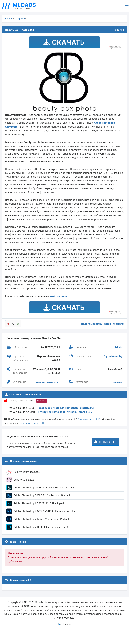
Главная (8, 18)
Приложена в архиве (47, 381)
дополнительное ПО (32, 423)
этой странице (58, 295)
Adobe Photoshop (104, 122)
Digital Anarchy (113, 356)
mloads (41, 400)
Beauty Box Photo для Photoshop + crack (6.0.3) (66, 407)
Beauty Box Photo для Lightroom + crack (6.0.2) (65, 411)
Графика (20, 18)
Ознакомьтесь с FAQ (89, 419)
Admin (118, 347)
